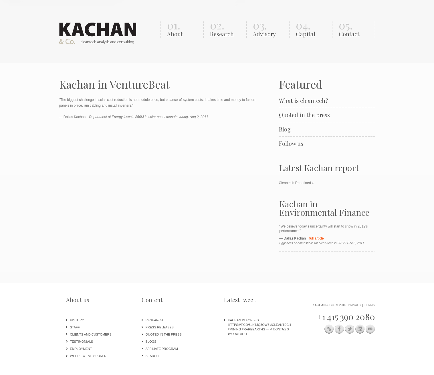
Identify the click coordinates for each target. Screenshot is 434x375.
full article (316, 238)
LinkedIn (360, 329)
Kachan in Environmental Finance (324, 208)
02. (226, 29)
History (77, 320)
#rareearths (253, 329)
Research (154, 320)
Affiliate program (162, 348)
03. (269, 29)
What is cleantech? (303, 100)
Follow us (291, 143)
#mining (234, 329)
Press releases (160, 327)
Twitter (349, 329)
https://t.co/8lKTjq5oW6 (248, 324)
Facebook (339, 329)
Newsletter (370, 329)
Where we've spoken (88, 356)
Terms (369, 305)
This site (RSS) (329, 330)
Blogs (151, 341)
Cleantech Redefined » (296, 183)
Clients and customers (91, 334)
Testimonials (81, 341)
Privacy (354, 305)
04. (312, 29)
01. (184, 29)
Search (152, 356)
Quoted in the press (304, 115)
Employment (81, 348)
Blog (285, 129)
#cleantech (280, 324)
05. (355, 29)
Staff (75, 327)
